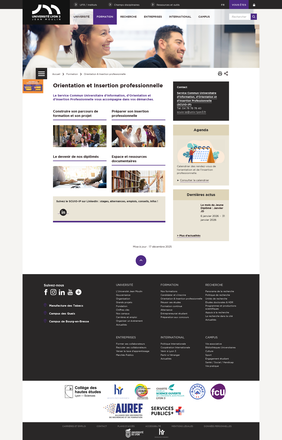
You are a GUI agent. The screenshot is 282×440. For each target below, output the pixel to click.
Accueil (56, 74)
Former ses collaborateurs (130, 344)
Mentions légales (182, 426)
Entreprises (153, 16)
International (180, 16)
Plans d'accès (126, 426)
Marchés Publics (124, 355)
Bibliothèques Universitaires (220, 347)
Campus (204, 16)
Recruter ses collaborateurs (131, 347)
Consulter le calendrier (194, 180)
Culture (209, 351)
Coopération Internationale (175, 347)
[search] (242, 17)
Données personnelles (218, 426)
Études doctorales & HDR (219, 302)
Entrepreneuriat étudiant (174, 313)
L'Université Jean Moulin (129, 291)
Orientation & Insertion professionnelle (105, 74)
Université (81, 16)
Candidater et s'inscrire (173, 295)
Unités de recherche (216, 298)
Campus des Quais (62, 313)
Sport (208, 355)
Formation (105, 16)
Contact (102, 426)
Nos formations (169, 291)
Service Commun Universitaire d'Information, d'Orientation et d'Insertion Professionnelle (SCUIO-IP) (197, 99)
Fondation (121, 306)
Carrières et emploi (126, 317)
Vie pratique (212, 366)
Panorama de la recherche (219, 291)
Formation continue (171, 306)
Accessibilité (153, 426)
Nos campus (122, 313)
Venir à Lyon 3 (168, 351)
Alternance (166, 310)
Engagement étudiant (217, 358)
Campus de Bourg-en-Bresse (69, 321)
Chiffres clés (122, 310)
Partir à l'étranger (170, 355)
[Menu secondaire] (41, 73)
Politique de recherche (217, 295)
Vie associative (213, 344)
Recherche (128, 16)
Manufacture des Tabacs (66, 305)
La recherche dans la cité (219, 316)
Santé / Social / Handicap (219, 362)
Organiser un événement (129, 321)
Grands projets (124, 302)
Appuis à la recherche (217, 312)
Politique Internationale (173, 344)
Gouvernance (123, 295)
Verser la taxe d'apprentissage (132, 351)
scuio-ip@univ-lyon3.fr (191, 111)
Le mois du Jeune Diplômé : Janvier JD (212, 208)
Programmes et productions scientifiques (220, 307)
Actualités (121, 324)
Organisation (123, 298)
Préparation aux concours (175, 317)
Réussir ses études (171, 302)
